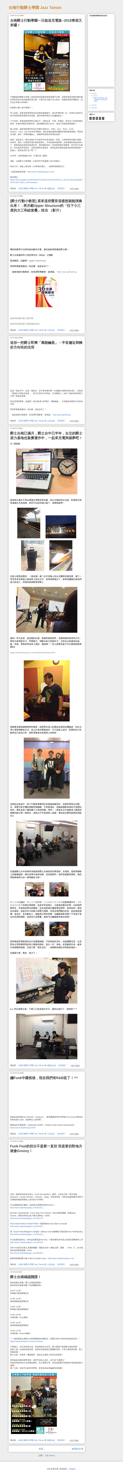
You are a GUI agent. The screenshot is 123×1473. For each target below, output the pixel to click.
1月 (94, 96)
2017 (93, 105)
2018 (93, 93)
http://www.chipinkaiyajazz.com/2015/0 (26, 1253)
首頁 (41, 1449)
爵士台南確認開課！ (25, 1277)
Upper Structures (37, 260)
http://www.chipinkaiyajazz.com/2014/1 (26, 1234)
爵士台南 (14, 902)
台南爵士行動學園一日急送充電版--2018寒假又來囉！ (100, 99)
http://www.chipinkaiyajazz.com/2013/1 (26, 1208)
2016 (93, 108)
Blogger (72, 1469)
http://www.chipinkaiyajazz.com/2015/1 (26, 1226)
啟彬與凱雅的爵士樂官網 (21, 318)
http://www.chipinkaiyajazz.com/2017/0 (26, 1218)
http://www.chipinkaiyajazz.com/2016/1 (26, 1242)
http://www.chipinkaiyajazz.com (61, 1258)
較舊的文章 (77, 1449)
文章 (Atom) (50, 1455)
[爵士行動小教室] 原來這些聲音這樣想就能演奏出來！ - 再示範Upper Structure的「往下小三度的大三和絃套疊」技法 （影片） (46, 205)
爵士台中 (31, 902)
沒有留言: (61, 188)
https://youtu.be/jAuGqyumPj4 (22, 1128)
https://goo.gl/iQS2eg (67, 272)
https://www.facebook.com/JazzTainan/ (26, 1341)
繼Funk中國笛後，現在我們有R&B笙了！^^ (44, 1078)
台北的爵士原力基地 (53, 902)
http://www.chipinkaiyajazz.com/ (40, 172)
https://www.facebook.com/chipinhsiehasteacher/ (32, 652)
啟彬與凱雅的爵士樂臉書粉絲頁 (25, 324)
